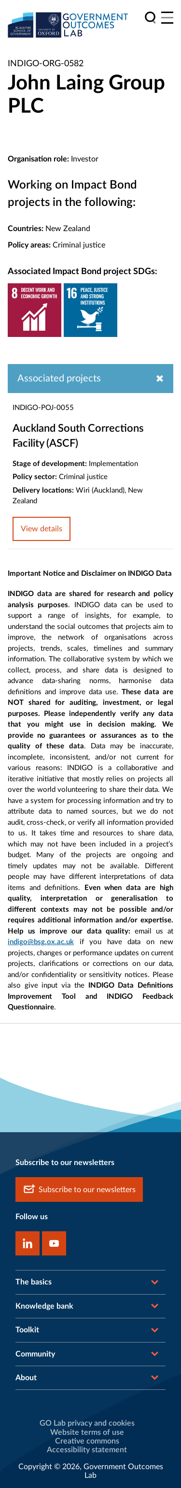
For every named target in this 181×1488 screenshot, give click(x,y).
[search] (150, 18)
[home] (68, 25)
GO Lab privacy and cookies (87, 1423)
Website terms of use (87, 1432)
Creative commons (87, 1441)
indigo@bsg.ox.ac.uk (41, 942)
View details (41, 529)
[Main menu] (167, 18)
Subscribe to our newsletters (79, 1189)
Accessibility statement (87, 1450)
